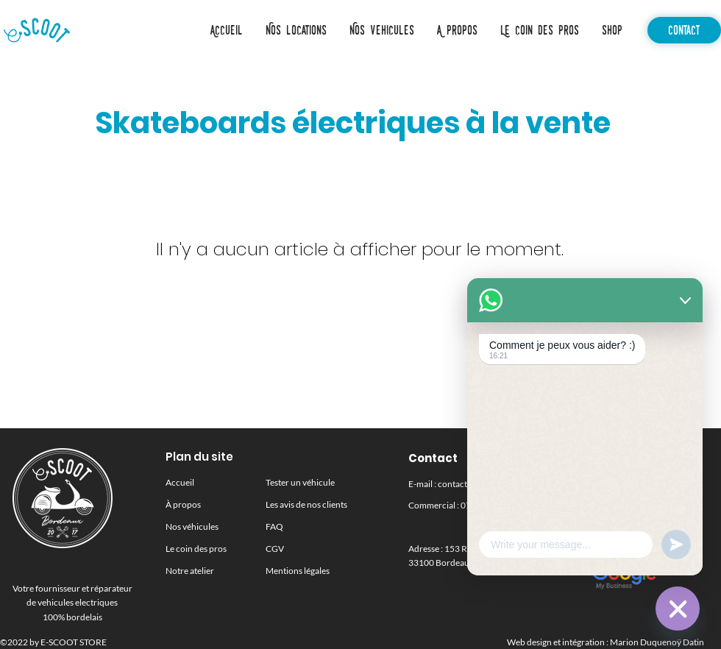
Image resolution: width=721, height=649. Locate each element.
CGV (275, 548)
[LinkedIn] (602, 526)
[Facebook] (655, 526)
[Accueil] (37, 30)
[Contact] (684, 30)
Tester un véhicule (300, 482)
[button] (381, 30)
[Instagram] (629, 526)
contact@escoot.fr (473, 483)
